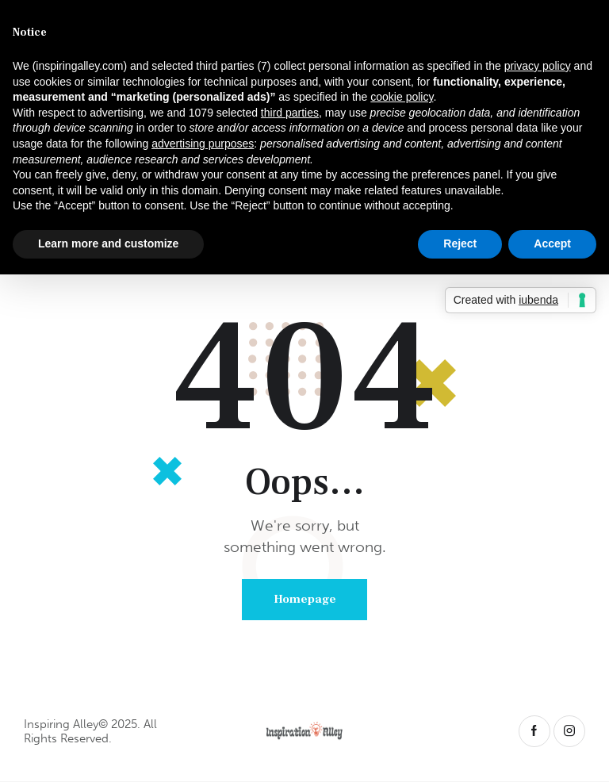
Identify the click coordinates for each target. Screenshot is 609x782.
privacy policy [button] (537, 65)
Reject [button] (460, 243)
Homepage (305, 599)
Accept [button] (552, 243)
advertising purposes (202, 143)
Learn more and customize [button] (108, 243)
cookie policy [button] (401, 96)
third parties (290, 112)
